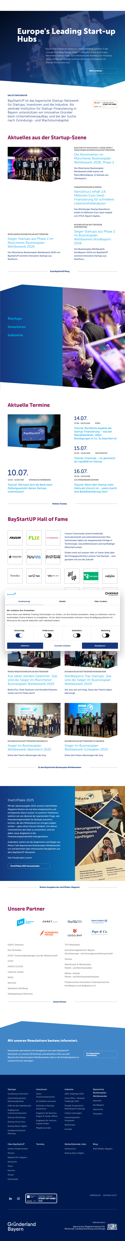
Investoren (41, 1089)
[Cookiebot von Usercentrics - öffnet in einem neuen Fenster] (107, 594)
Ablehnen (25, 646)
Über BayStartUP (16, 1144)
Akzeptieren (99, 646)
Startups (12, 1089)
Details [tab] (62, 601)
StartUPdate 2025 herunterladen (25, 866)
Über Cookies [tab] (101, 601)
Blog (95, 1144)
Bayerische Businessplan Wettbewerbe (100, 1092)
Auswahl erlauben (62, 646)
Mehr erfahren (95, 71)
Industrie (69, 1089)
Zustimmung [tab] (24, 601)
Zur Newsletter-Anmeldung (93, 1054)
